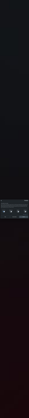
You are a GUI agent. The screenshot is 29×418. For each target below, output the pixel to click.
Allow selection (14, 216)
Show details (25, 214)
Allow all (24, 216)
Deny (5, 216)
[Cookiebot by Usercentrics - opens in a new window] (25, 200)
